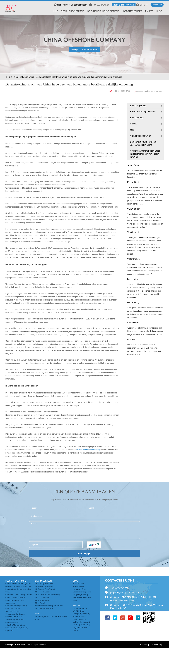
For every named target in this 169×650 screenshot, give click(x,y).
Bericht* (84, 530)
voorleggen (84, 553)
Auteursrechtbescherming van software (49, 606)
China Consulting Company (15, 597)
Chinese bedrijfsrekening (44, 586)
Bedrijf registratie (72, 11)
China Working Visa (42, 597)
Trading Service (78, 586)
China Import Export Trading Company (18, 595)
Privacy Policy (156, 645)
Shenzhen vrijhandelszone (14, 620)
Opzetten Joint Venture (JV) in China (18, 586)
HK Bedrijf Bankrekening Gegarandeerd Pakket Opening (81, 627)
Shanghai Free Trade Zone (14, 617)
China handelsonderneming (88, 450)
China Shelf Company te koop (15, 625)
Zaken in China (27, 77)
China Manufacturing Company (16, 606)
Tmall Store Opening (12, 611)
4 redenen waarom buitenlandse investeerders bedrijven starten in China (145, 154)
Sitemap (143, 645)
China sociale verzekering (44, 592)
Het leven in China (79, 589)
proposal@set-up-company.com (70, 5)
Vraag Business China (123, 5)
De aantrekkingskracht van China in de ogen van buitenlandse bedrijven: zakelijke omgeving (79, 77)
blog (159, 11)
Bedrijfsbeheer (132, 11)
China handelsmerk (42, 600)
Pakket (149, 11)
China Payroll (40, 603)
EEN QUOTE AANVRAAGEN (84, 49)
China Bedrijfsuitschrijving (44, 608)
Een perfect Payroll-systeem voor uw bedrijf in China (143, 143)
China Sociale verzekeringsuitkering (47, 595)
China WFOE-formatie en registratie (18, 584)
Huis (55, 11)
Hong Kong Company (13, 608)
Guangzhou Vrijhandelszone (15, 614)
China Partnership (11, 622)
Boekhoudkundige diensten (103, 11)
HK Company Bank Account (45, 589)
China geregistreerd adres (44, 584)
